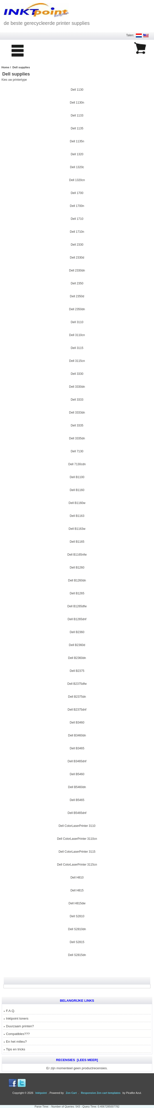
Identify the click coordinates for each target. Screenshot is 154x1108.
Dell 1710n (77, 231)
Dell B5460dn (77, 786)
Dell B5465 (77, 799)
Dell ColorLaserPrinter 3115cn (77, 864)
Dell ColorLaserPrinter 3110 (76, 825)
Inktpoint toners (16, 1018)
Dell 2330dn (77, 270)
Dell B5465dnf (77, 812)
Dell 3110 (77, 321)
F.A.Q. (9, 1011)
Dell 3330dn (77, 386)
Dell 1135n (77, 141)
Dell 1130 (77, 89)
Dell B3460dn (77, 735)
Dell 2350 (77, 283)
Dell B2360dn (77, 657)
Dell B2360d (77, 644)
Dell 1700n (77, 205)
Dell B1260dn (77, 580)
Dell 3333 (77, 399)
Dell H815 (77, 890)
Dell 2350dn (77, 308)
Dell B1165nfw (77, 554)
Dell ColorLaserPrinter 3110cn (77, 838)
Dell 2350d (77, 296)
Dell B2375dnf (77, 709)
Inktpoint (41, 1092)
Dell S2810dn (77, 928)
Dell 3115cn (77, 360)
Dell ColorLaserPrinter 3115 (76, 851)
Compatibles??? (17, 1034)
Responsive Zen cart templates (100, 1092)
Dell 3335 (77, 425)
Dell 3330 (77, 373)
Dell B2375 (77, 670)
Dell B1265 (77, 593)
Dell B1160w (77, 502)
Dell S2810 (77, 916)
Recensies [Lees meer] (77, 1060)
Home (5, 67)
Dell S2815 (77, 941)
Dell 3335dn (77, 438)
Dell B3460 (77, 722)
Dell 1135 (77, 128)
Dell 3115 (77, 347)
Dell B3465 (77, 748)
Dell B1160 (77, 489)
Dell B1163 (77, 515)
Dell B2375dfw (77, 683)
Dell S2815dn (77, 954)
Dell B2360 (77, 631)
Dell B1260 (77, 567)
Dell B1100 (77, 476)
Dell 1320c (77, 166)
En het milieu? (15, 1041)
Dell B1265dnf (77, 618)
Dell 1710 (77, 218)
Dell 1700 (77, 192)
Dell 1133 (77, 115)
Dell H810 (77, 877)
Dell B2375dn (77, 696)
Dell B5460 (77, 773)
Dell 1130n (77, 102)
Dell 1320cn (77, 179)
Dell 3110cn (77, 334)
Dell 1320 (77, 154)
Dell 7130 (77, 451)
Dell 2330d (77, 257)
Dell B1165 (77, 541)
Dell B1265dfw (77, 606)
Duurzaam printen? (19, 1026)
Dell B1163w (77, 528)
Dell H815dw (76, 903)
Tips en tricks (14, 1049)
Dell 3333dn (77, 412)
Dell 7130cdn (77, 463)
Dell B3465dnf (77, 761)
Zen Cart (71, 1092)
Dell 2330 (77, 244)
